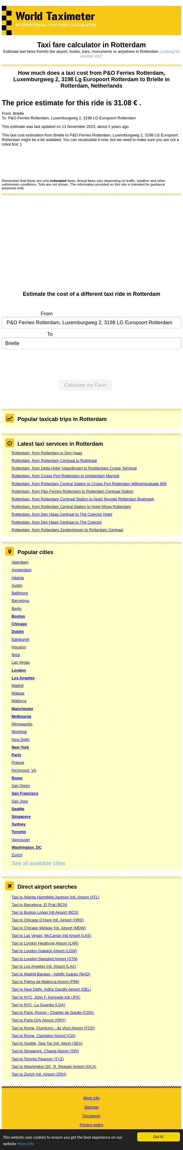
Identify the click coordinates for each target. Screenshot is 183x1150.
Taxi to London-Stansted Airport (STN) (44, 958)
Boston (18, 616)
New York (20, 747)
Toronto (19, 831)
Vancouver (21, 839)
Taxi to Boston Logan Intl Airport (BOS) (45, 912)
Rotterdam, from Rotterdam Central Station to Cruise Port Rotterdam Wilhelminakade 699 (89, 483)
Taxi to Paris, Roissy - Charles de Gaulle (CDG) (53, 1012)
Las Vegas (21, 662)
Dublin (18, 631)
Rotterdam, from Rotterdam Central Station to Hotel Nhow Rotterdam (71, 506)
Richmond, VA (24, 770)
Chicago (19, 624)
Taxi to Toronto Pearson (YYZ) (38, 1059)
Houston (19, 647)
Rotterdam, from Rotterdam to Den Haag (47, 453)
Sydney (19, 824)
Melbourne (21, 716)
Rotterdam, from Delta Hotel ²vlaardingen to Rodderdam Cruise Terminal (74, 468)
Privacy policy (91, 1125)
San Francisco (25, 793)
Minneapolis (22, 724)
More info (25, 1143)
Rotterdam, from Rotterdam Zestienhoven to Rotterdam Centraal (67, 530)
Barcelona (20, 600)
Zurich (17, 855)
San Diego (21, 785)
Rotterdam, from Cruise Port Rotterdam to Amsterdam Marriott (65, 475)
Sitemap (91, 1107)
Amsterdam (21, 570)
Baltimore (20, 593)
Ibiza (16, 654)
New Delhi (20, 739)
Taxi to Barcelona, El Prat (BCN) (39, 904)
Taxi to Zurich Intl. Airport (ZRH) (39, 1074)
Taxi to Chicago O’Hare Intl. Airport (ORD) (48, 920)
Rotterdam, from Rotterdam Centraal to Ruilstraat (54, 460)
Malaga (18, 693)
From (47, 314)
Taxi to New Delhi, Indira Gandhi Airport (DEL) (51, 989)
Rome (17, 778)
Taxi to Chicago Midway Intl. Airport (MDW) (49, 928)
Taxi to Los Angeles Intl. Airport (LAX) (44, 966)
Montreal (19, 731)
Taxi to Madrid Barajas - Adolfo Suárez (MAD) (51, 974)
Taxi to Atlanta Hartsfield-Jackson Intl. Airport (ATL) (55, 897)
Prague (18, 762)
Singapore (21, 816)
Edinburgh (20, 639)
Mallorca (19, 700)
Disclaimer (91, 1116)
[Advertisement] (91, 245)
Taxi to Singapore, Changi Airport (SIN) (45, 1051)
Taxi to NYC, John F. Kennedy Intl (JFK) (46, 997)
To (50, 334)
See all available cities (38, 863)
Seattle (18, 809)
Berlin (17, 608)
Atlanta (18, 577)
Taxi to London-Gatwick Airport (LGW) (44, 951)
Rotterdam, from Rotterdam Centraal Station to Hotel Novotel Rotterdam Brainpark (83, 499)
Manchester (22, 708)
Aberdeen (20, 562)
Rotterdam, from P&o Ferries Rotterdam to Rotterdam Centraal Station (73, 491)
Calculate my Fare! (85, 385)
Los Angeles (23, 678)
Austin (17, 585)
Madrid (17, 685)
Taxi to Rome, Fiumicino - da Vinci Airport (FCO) (53, 1028)
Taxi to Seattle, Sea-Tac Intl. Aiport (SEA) (47, 1043)
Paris (16, 755)
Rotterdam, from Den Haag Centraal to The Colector (57, 522)
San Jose (20, 801)
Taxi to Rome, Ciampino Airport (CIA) (44, 1035)
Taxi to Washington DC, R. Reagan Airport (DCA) (54, 1066)
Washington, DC (26, 847)
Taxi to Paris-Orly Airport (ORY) (39, 1020)
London (19, 670)
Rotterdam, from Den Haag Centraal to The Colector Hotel (62, 514)
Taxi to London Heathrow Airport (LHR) (45, 943)
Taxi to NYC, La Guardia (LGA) (38, 1005)
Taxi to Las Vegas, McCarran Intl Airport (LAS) (51, 935)
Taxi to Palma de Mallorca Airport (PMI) (45, 981)
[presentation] (48, 162)
